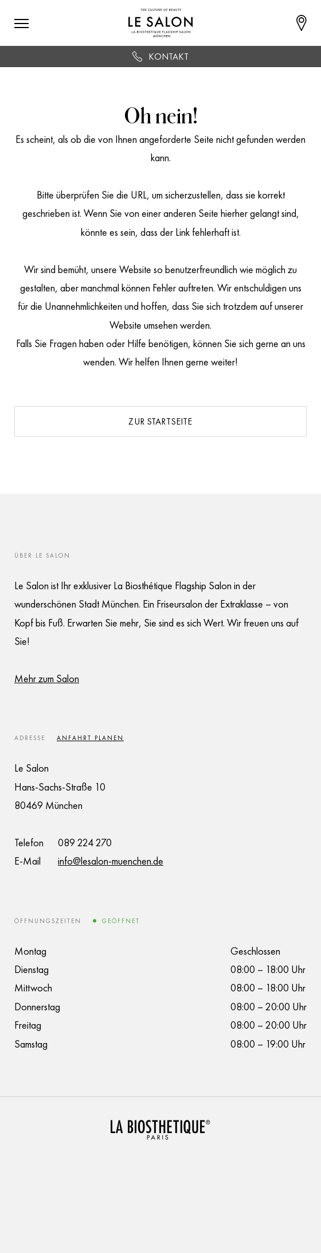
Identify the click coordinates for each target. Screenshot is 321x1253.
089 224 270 (85, 842)
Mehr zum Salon (46, 678)
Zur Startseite (160, 421)
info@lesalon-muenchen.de (110, 860)
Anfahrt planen (90, 738)
